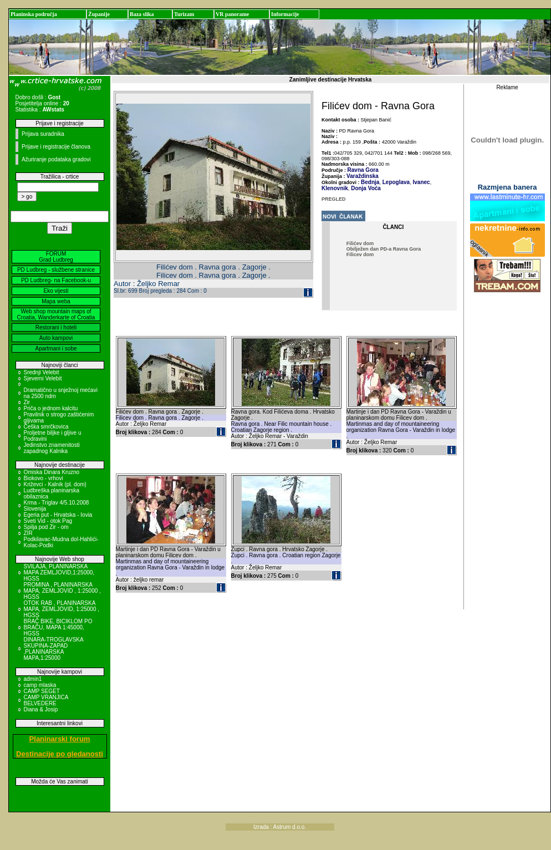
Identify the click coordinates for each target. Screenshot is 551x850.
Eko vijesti (55, 291)
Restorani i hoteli (55, 327)
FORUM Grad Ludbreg (56, 257)
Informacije (285, 14)
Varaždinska (362, 176)
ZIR (28, 533)
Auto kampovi (56, 338)
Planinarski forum (59, 739)
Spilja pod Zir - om (46, 527)
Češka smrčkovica (46, 427)
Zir (27, 402)
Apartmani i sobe (55, 348)
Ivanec (420, 182)
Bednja (370, 182)
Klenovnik (335, 188)
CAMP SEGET (42, 691)
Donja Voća (365, 188)
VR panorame (232, 14)
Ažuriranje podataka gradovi (56, 159)
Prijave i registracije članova (56, 147)
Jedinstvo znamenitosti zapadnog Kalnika (52, 448)
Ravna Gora (363, 170)
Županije (99, 14)
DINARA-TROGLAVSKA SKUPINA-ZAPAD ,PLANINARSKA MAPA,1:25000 (54, 649)
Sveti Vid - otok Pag (48, 521)
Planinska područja (34, 14)
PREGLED (334, 199)
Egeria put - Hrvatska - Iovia (58, 515)
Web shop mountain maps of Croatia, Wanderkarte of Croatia (56, 314)
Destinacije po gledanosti (59, 754)
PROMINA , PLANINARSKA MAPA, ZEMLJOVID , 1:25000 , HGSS (62, 591)
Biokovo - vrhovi (43, 478)
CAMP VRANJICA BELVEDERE (46, 700)
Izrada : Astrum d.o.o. (279, 827)
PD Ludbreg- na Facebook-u (56, 280)
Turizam (184, 14)
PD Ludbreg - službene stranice (56, 270)
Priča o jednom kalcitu (51, 408)
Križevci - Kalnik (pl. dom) (55, 484)
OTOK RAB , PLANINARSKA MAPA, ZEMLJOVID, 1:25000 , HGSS (62, 609)
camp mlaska (40, 685)
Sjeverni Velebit (43, 378)
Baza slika (142, 14)
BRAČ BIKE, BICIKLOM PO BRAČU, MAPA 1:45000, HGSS (58, 627)
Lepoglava (395, 182)
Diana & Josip (41, 709)
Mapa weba (56, 301)
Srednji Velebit (41, 372)
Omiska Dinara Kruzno (52, 472)
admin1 (33, 679)
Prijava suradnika (43, 134)
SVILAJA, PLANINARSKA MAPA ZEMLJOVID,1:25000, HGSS (59, 572)
